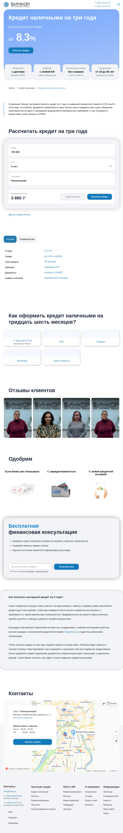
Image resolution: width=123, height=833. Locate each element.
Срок (13, 162)
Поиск (106, 813)
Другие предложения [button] (19, 214)
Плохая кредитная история (43, 809)
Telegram (12, 817)
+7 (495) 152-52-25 (13, 803)
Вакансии (107, 805)
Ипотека (34, 796)
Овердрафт (68, 805)
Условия (10, 239)
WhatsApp (13, 823)
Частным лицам (41, 786)
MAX (10, 812)
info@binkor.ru (10, 791)
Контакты (9, 786)
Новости (107, 800)
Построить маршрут (23, 718)
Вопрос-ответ (91, 800)
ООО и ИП (69, 786)
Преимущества (27, 239)
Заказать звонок (33, 742)
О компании (92, 786)
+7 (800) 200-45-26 (13, 796)
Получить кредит (21, 50)
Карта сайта (108, 809)
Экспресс (67, 809)
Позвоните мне (66, 567)
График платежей (72, 197)
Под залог (35, 805)
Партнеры (107, 792)
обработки (30, 571)
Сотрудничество (110, 796)
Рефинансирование (40, 800)
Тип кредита (15, 176)
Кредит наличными (39, 792)
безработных (71, 632)
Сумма (13, 148)
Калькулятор (91, 792)
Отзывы (88, 796)
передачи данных (42, 571)
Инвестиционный (71, 800)
